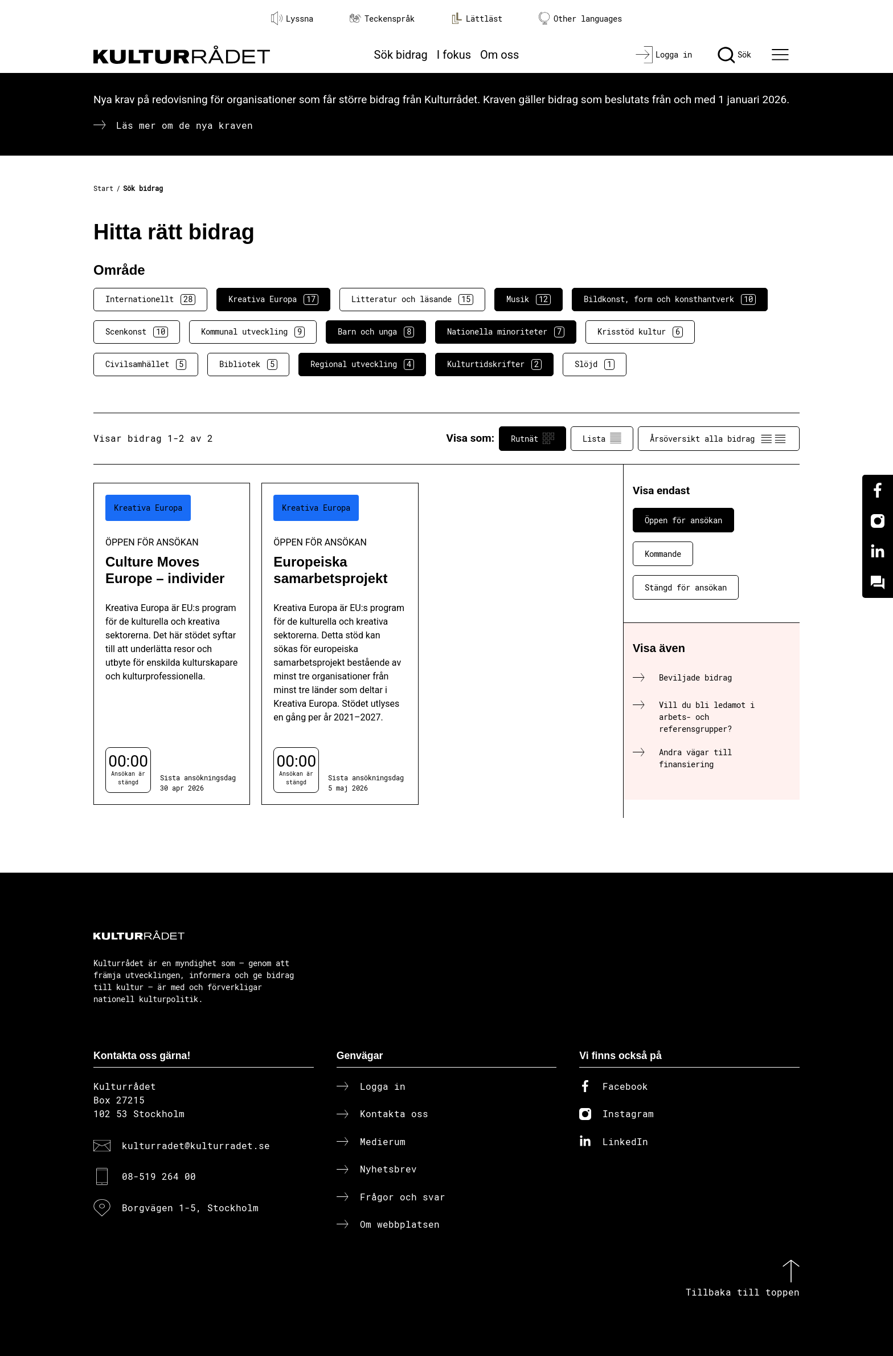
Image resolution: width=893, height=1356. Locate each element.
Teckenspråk (382, 18)
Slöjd (595, 364)
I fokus (454, 55)
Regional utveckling (362, 364)
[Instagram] (877, 521)
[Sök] (734, 55)
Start (103, 188)
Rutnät (532, 438)
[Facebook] (877, 490)
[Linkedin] (877, 551)
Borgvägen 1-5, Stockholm (190, 1208)
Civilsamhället (145, 364)
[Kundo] (877, 582)
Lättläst (476, 18)
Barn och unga (376, 331)
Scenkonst (136, 331)
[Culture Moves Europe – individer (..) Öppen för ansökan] (171, 644)
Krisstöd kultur (640, 331)
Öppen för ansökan (683, 520)
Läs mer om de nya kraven (184, 125)
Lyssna (292, 18)
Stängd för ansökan (686, 587)
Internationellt (150, 299)
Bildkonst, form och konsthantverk (670, 299)
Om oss (499, 55)
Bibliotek (248, 364)
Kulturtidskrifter (494, 364)
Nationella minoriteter (505, 331)
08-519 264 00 (159, 1176)
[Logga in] (663, 55)
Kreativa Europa (273, 299)
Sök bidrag (401, 55)
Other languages (580, 18)
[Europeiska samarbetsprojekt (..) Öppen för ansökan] (339, 644)
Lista (602, 438)
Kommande (663, 553)
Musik (528, 299)
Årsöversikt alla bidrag (719, 438)
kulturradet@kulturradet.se (196, 1145)
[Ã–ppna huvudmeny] (781, 54)
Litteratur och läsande (412, 299)
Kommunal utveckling (253, 331)
